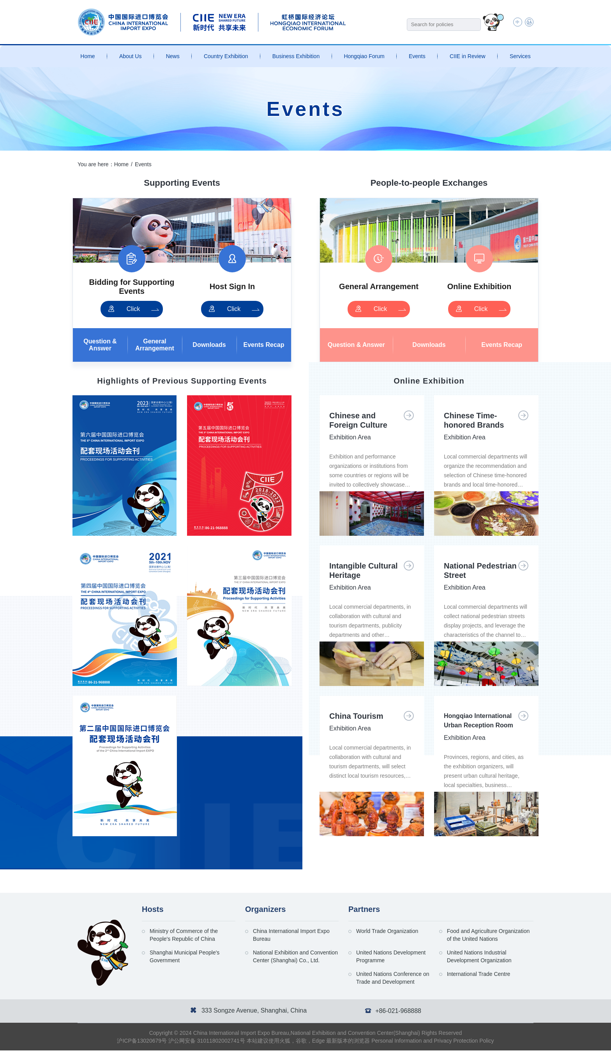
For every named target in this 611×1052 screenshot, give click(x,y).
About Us (130, 56)
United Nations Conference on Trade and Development (392, 979)
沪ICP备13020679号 (142, 1042)
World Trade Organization (387, 932)
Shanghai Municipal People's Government (184, 958)
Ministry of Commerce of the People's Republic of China (184, 936)
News (173, 56)
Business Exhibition (296, 56)
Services (520, 56)
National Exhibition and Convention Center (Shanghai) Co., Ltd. (295, 958)
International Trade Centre (478, 975)
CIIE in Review (468, 56)
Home (87, 56)
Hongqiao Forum (364, 56)
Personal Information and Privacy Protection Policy (432, 1042)
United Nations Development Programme (391, 958)
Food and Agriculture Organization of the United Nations (488, 936)
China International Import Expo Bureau (291, 936)
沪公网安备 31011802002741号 (206, 1042)
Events (417, 56)
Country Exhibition (226, 56)
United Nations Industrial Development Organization (479, 958)
